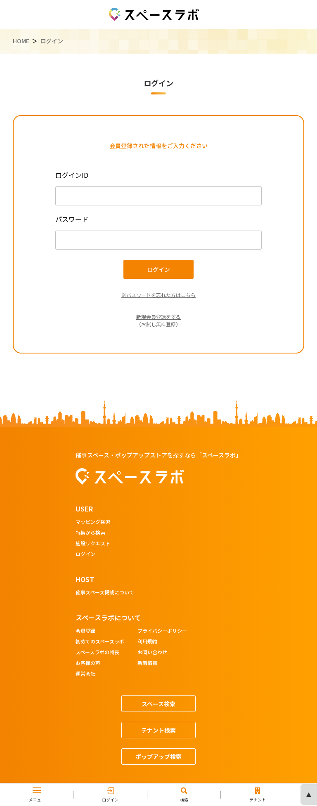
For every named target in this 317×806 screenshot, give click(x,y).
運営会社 (85, 674)
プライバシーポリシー (162, 631)
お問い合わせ (152, 652)
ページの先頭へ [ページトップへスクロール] (308, 794)
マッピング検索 (93, 522)
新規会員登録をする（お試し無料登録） (158, 320)
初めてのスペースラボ (100, 642)
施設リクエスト (93, 544)
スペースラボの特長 (97, 652)
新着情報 (147, 663)
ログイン (85, 554)
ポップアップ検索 (158, 756)
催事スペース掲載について (105, 593)
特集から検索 (90, 533)
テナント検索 (158, 730)
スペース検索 (158, 704)
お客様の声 (88, 663)
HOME (21, 41)
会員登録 (85, 631)
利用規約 (147, 642)
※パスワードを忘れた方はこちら (158, 294)
